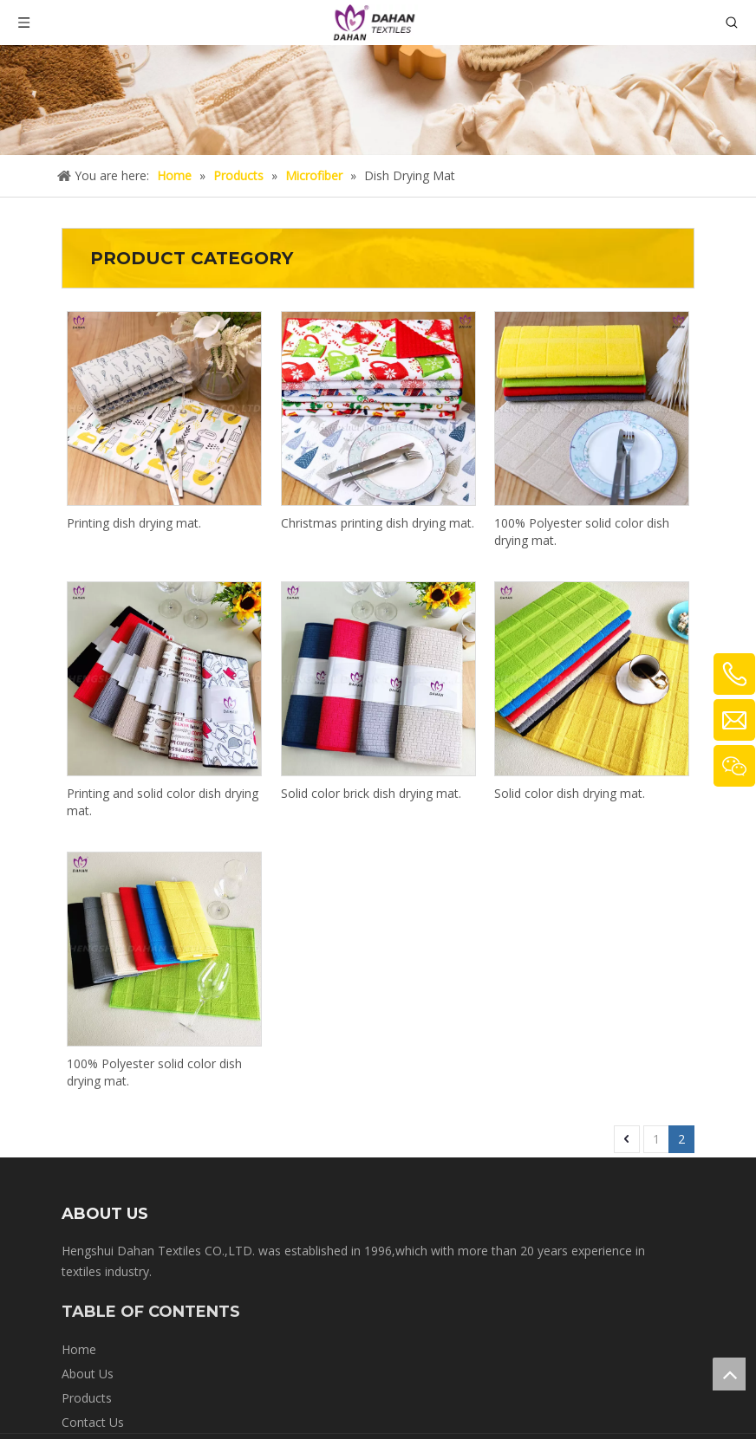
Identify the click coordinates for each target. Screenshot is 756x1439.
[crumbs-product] (378, 100)
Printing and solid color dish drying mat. (162, 802)
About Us (88, 1373)
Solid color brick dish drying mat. (371, 793)
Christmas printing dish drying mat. (377, 523)
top (729, 1374)
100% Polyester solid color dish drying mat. (581, 531)
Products (87, 1398)
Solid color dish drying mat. (569, 793)
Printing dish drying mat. (134, 523)
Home (79, 1349)
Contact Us (93, 1422)
